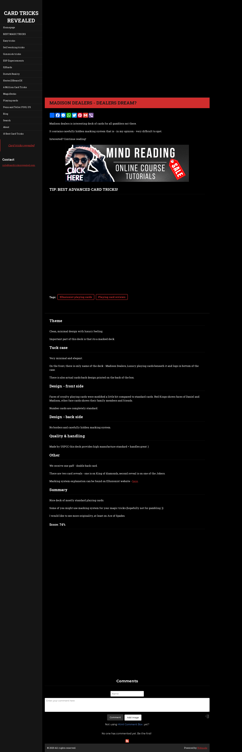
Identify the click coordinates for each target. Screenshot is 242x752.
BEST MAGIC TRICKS (14, 34)
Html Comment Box (130, 724)
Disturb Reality (11, 73)
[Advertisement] (127, 656)
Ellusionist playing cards (76, 297)
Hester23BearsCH (12, 80)
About (6, 127)
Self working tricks (14, 47)
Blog (5, 113)
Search (7, 120)
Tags (52, 297)
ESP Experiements (13, 60)
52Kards (7, 67)
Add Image (133, 717)
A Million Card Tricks (15, 87)
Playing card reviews (111, 297)
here (135, 481)
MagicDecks (9, 93)
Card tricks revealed (21, 145)
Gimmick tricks (12, 54)
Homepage (9, 27)
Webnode (202, 747)
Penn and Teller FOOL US (17, 107)
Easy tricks (9, 40)
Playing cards (10, 100)
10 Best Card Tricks (13, 133)
